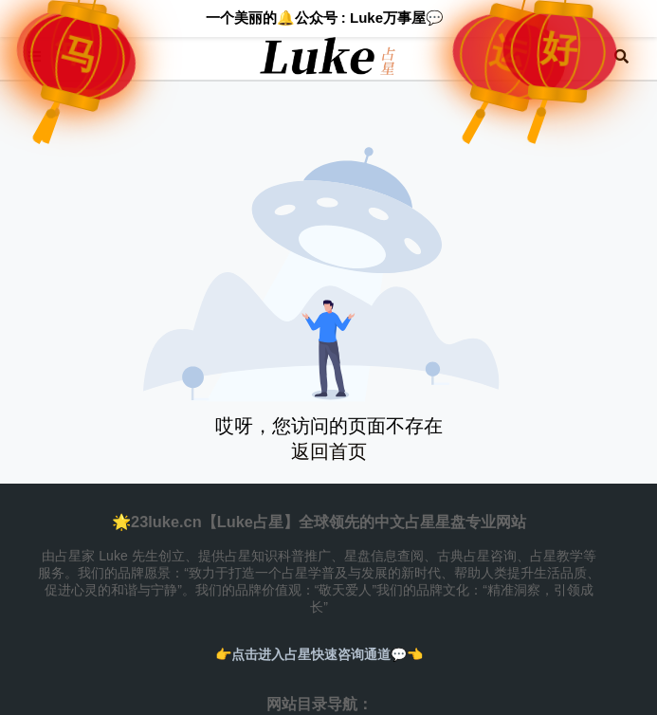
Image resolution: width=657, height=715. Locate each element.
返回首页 (329, 451)
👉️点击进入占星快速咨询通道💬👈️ (319, 654)
